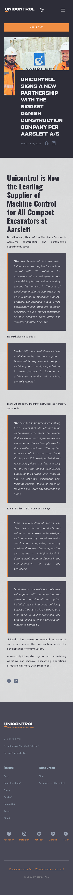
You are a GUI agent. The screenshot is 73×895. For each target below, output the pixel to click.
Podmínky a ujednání (20, 869)
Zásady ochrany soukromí (49, 869)
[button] (41, 9)
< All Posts (36, 27)
